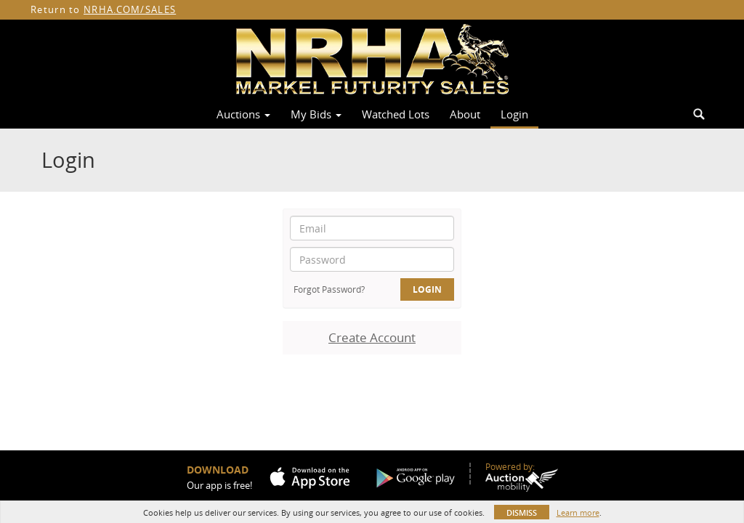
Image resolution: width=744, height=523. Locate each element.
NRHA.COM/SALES (130, 9)
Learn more (578, 512)
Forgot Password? (329, 289)
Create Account (372, 337)
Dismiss (521, 512)
